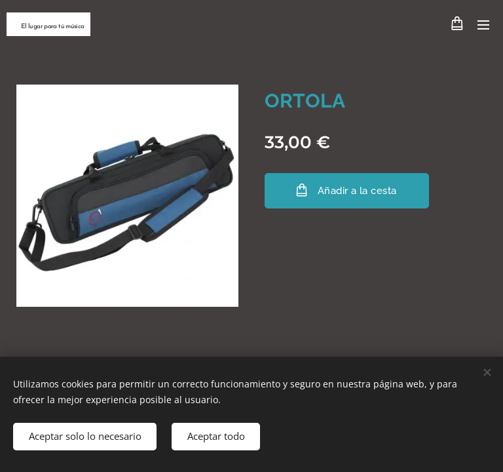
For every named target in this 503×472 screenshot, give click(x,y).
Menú (483, 25)
